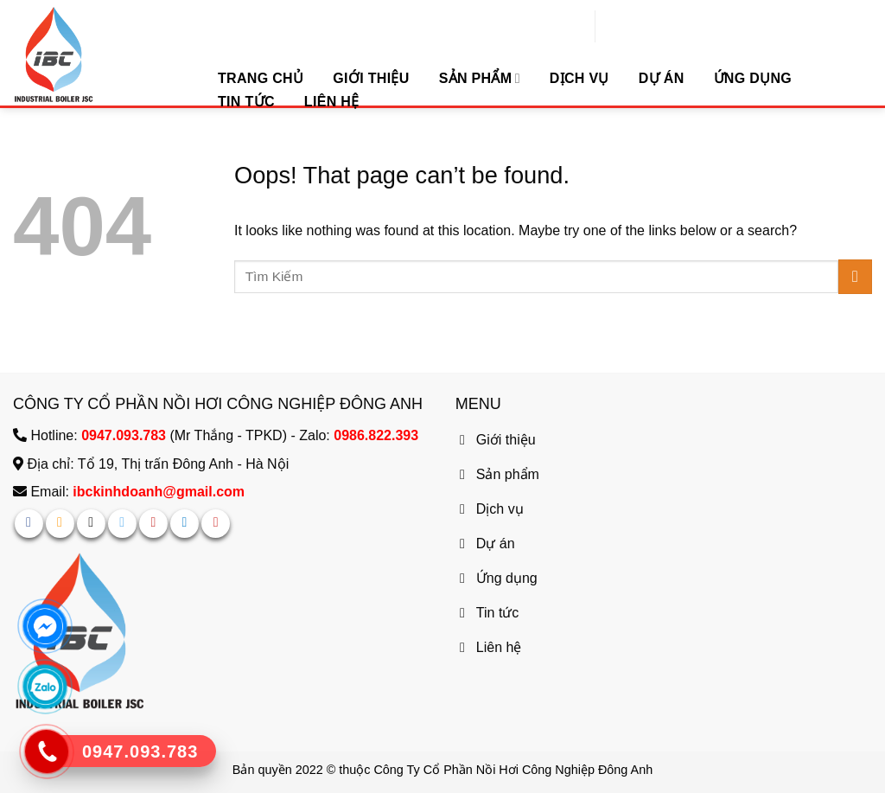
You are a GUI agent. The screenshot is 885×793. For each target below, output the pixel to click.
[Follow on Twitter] (122, 523)
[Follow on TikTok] (91, 523)
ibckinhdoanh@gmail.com (159, 491)
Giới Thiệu (371, 78)
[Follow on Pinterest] (153, 523)
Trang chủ (260, 78)
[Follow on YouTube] (215, 523)
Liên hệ (332, 101)
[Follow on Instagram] (60, 523)
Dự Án (661, 78)
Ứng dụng (753, 78)
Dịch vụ (579, 78)
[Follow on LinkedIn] (184, 523)
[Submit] (855, 276)
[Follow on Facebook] (29, 523)
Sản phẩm (479, 78)
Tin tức (246, 101)
